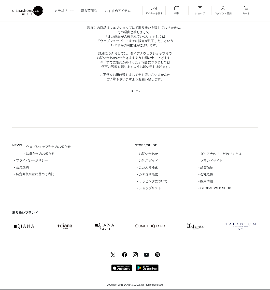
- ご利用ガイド (147, 160)
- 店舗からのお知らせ (39, 153)
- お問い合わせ (147, 154)
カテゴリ (61, 11)
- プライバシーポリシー (31, 160)
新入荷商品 (89, 11)
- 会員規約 (21, 167)
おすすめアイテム (118, 11)
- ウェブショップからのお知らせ (47, 146)
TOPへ (135, 91)
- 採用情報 (206, 181)
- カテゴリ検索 (147, 174)
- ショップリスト (149, 188)
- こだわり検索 (147, 167)
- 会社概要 (206, 174)
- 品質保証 (206, 167)
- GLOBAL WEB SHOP (215, 188)
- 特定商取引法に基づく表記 (34, 174)
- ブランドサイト (211, 160)
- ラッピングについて (152, 181)
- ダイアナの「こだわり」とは (220, 154)
